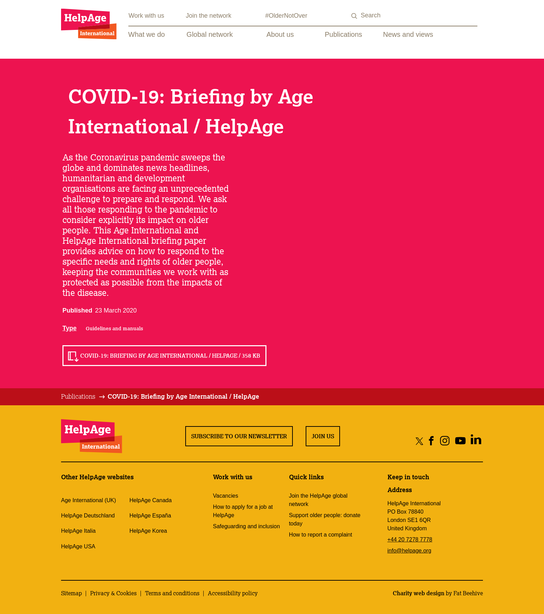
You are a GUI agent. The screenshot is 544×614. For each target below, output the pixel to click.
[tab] (83, 396)
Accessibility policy (233, 593)
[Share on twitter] (420, 441)
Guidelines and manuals (114, 328)
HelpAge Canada (150, 500)
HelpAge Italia (78, 531)
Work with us (146, 15)
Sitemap (71, 593)
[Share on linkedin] (476, 441)
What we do (146, 34)
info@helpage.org (410, 551)
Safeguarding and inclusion (246, 526)
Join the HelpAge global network (318, 500)
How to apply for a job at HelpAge (243, 511)
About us (280, 34)
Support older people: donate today (324, 519)
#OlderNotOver (286, 15)
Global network (210, 34)
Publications (343, 34)
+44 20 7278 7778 (410, 539)
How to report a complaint (320, 535)
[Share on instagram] (444, 441)
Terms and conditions (172, 593)
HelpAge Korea (148, 531)
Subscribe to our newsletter (239, 436)
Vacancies (225, 496)
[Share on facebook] (431, 441)
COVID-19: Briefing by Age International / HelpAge (183, 396)
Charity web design (418, 593)
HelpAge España (150, 515)
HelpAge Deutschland (88, 515)
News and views (408, 34)
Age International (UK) (88, 500)
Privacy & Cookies (113, 593)
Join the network (208, 15)
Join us (323, 436)
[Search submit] (354, 16)
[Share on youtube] (460, 441)
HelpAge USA (78, 546)
